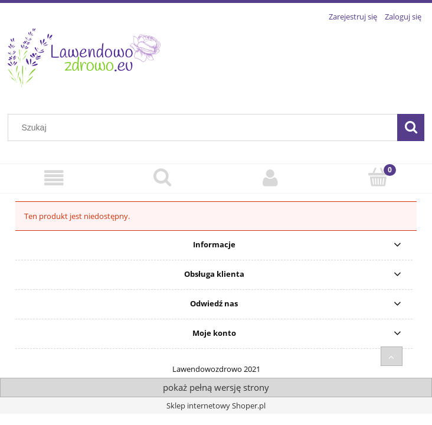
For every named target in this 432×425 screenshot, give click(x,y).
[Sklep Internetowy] (54, 178)
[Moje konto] (270, 178)
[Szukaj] (410, 127)
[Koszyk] (378, 177)
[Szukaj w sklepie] (205, 127)
